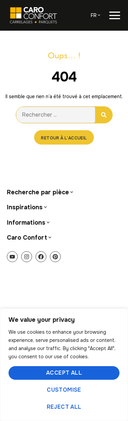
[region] (64, 365)
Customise (64, 389)
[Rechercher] (103, 115)
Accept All (64, 372)
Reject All (64, 406)
